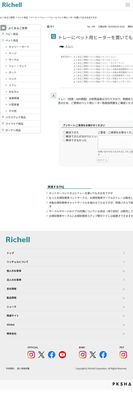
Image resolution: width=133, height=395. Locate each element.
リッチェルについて (17, 262)
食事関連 (14, 98)
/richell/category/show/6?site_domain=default (3, 125)
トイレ (13, 85)
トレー (43, 17)
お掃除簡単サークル (122, 75)
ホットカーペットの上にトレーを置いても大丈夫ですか (81, 193)
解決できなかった (76, 140)
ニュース (11, 310)
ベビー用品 (11, 34)
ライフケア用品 (14, 124)
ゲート (13, 72)
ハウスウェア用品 (15, 118)
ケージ (34, 17)
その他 (13, 111)
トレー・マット (18, 66)
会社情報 (11, 291)
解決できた (72, 132)
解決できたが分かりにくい (81, 136)
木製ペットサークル (122, 81)
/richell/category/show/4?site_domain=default (3, 41)
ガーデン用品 (13, 131)
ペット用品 (22, 17)
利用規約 (10, 373)
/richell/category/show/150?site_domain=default (3, 131)
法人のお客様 (13, 281)
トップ (9, 253)
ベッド (13, 79)
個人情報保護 (23, 373)
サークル (14, 60)
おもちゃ (14, 92)
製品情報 (11, 300)
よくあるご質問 (7, 17)
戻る (52, 26)
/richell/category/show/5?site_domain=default (3, 34)
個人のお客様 (13, 272)
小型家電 (14, 105)
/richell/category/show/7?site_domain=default (3, 118)
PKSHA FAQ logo (122, 389)
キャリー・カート (19, 47)
